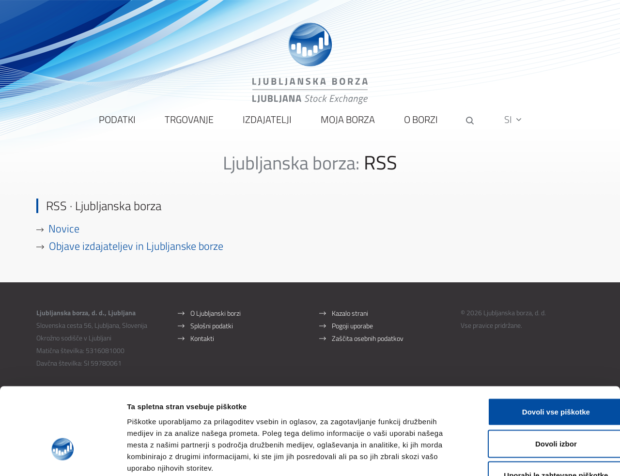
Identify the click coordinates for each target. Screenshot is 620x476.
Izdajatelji (266, 126)
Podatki (116, 126)
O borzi (420, 126)
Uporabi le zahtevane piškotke (539, 412)
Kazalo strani (350, 319)
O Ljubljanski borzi (215, 319)
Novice (64, 235)
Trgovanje (188, 126)
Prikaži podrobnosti (505, 457)
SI (514, 125)
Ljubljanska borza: (291, 169)
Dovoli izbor (539, 381)
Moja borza (347, 126)
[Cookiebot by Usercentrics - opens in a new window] (62, 457)
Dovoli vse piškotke (539, 349)
